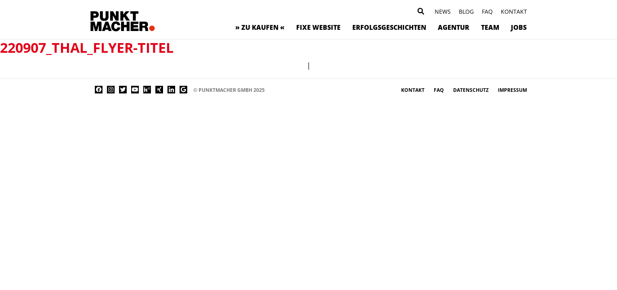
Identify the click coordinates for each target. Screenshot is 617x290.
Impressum (512, 90)
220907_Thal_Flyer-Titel (87, 47)
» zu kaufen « (259, 27)
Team (490, 27)
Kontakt (514, 11)
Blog (466, 11)
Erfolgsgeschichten (389, 27)
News (443, 11)
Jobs (519, 27)
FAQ (487, 11)
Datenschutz (471, 90)
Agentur (453, 27)
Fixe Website (318, 27)
